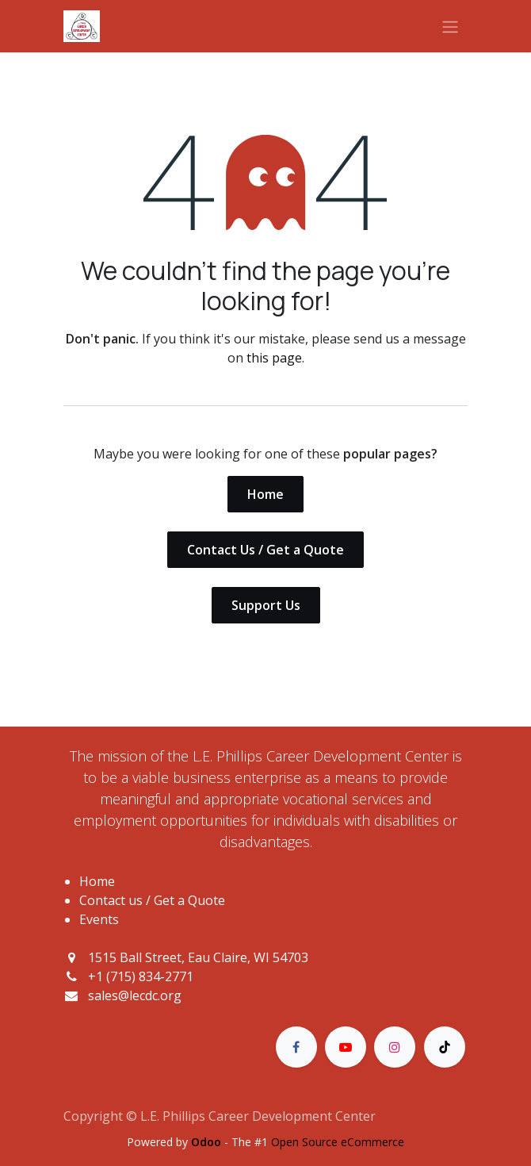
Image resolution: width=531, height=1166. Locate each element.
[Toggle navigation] (450, 26)
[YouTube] (345, 1047)
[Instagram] (394, 1047)
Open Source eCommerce (337, 1141)
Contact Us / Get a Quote (265, 549)
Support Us (265, 605)
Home (265, 494)
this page (274, 357)
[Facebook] (296, 1047)
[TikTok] (444, 1047)
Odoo (207, 1141)
